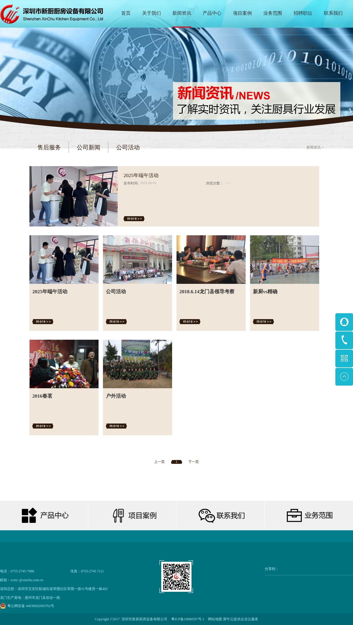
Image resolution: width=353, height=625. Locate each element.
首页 (126, 13)
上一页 (159, 462)
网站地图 (214, 619)
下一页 (193, 462)
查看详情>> (135, 218)
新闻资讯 (314, 147)
